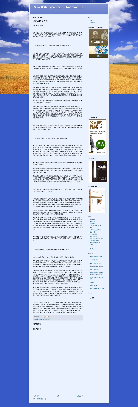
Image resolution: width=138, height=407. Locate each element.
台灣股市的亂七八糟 (95, 225)
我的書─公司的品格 (95, 230)
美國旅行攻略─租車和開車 (97, 288)
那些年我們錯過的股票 (96, 256)
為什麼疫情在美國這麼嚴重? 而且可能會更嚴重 (96, 273)
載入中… (90, 293)
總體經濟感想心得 (95, 242)
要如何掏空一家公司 (95, 263)
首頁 (58, 396)
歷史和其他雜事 (94, 240)
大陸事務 (92, 221)
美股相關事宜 (93, 234)
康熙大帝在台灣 (94, 269)
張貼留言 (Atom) (41, 399)
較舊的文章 (80, 396)
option (91, 246)
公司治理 (92, 223)
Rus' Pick (92, 249)
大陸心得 (92, 219)
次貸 (91, 228)
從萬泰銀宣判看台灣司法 (96, 266)
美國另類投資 (93, 236)
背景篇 (47, 83)
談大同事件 (93, 282)
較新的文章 (36, 396)
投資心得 (92, 232)
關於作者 (92, 22)
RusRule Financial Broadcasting (58, 7)
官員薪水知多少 (94, 285)
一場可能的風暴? (94, 260)
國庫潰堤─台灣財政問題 (43, 319)
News (91, 244)
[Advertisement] (58, 382)
